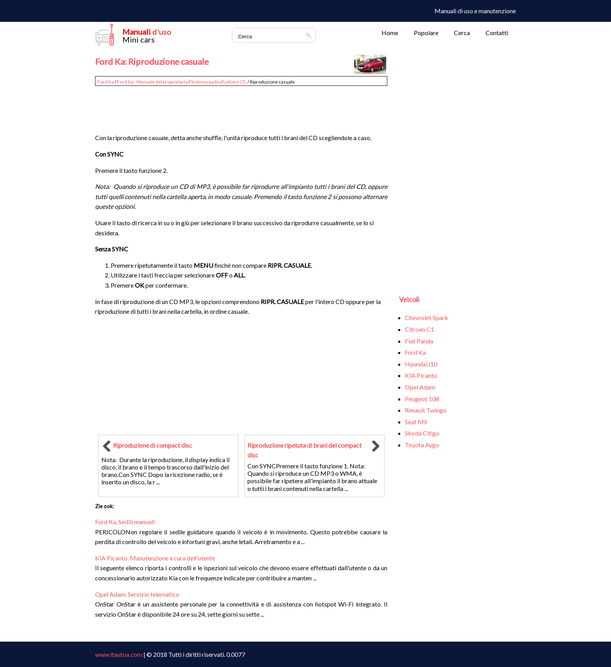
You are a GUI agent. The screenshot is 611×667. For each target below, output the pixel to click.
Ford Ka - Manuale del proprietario (152, 82)
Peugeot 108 (422, 398)
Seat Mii (416, 421)
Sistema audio (205, 82)
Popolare (426, 32)
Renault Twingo (426, 410)
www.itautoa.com (118, 654)
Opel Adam (420, 387)
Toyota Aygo (422, 444)
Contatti (497, 32)
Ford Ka (105, 82)
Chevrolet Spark (426, 317)
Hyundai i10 (421, 364)
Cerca (462, 32)
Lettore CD (235, 82)
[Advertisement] (241, 106)
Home (389, 32)
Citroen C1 (419, 329)
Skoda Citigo (422, 433)
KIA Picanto (421, 375)
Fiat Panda (419, 341)
